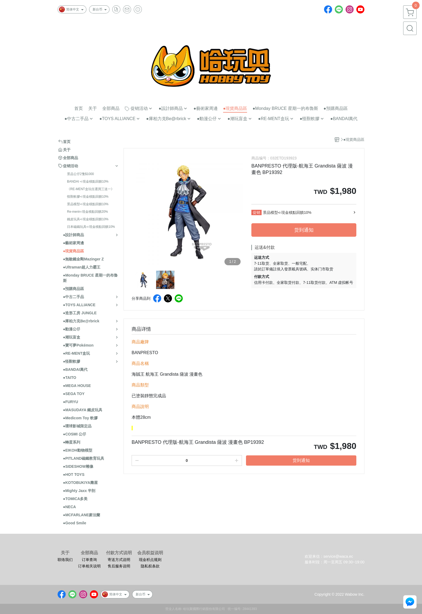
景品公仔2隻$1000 (80, 174)
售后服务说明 (119, 566)
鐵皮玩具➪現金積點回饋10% (87, 219)
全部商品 (89, 553)
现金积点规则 (150, 559)
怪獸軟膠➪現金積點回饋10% (87, 196)
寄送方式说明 (119, 559)
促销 (256, 212)
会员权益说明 (150, 553)
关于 (65, 553)
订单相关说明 (89, 566)
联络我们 (65, 559)
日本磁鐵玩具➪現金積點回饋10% (91, 227)
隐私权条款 (150, 566)
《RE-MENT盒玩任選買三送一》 (90, 189)
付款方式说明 (119, 553)
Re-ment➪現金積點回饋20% (87, 212)
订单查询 (89, 559)
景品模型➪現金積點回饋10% (87, 204)
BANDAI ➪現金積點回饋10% (87, 181)
